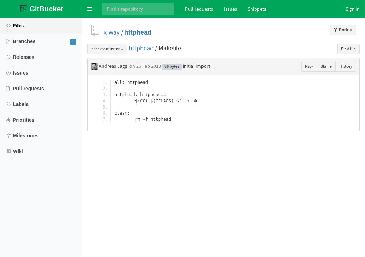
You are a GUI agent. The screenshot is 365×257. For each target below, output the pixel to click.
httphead (137, 32)
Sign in (353, 9)
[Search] (138, 9)
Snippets (257, 9)
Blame (326, 66)
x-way (111, 32)
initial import (196, 66)
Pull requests (199, 9)
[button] (89, 9)
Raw (309, 66)
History (346, 66)
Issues (230, 9)
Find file (348, 48)
